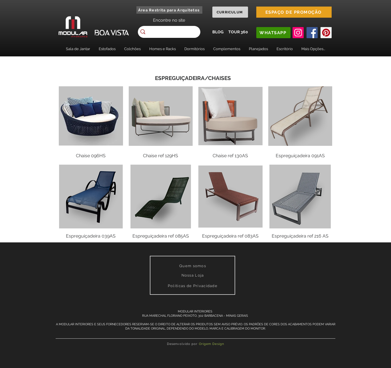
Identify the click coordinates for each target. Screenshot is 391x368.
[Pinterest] (326, 32)
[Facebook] (312, 32)
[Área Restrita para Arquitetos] (169, 10)
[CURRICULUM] (230, 12)
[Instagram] (298, 32)
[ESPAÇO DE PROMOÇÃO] (294, 12)
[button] (78, 49)
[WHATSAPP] (273, 32)
